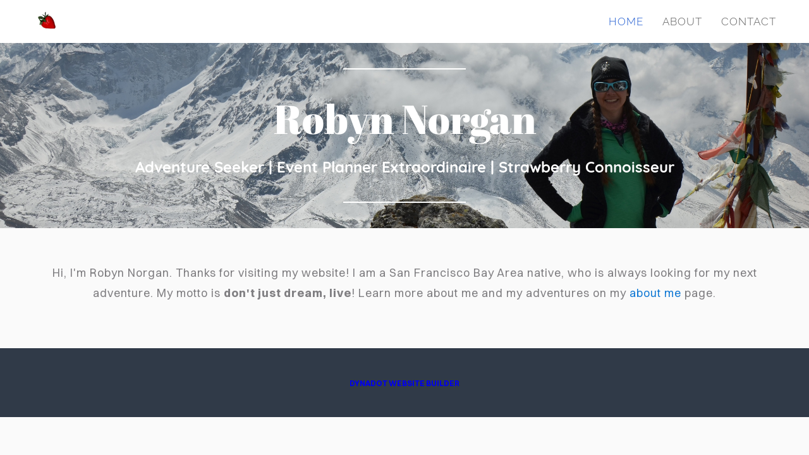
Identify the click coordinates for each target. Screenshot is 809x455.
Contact (748, 21)
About (682, 21)
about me (655, 293)
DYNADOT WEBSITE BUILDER (404, 383)
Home (626, 21)
